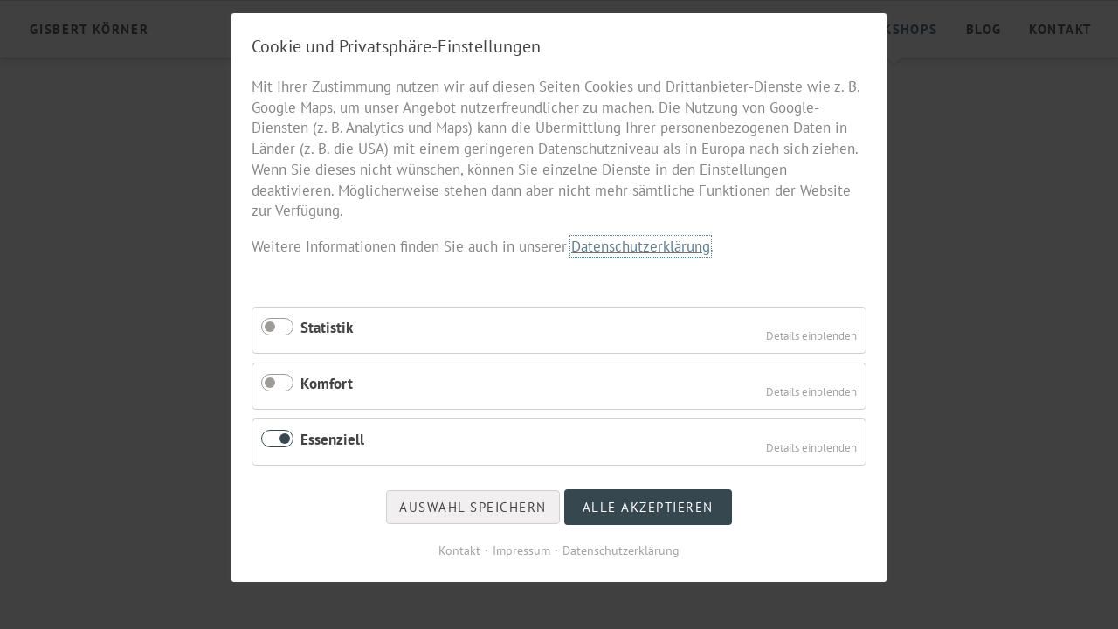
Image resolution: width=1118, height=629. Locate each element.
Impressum (521, 550)
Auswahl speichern (473, 507)
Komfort (326, 383)
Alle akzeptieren (648, 507)
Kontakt (459, 550)
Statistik (326, 327)
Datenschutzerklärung (640, 246)
